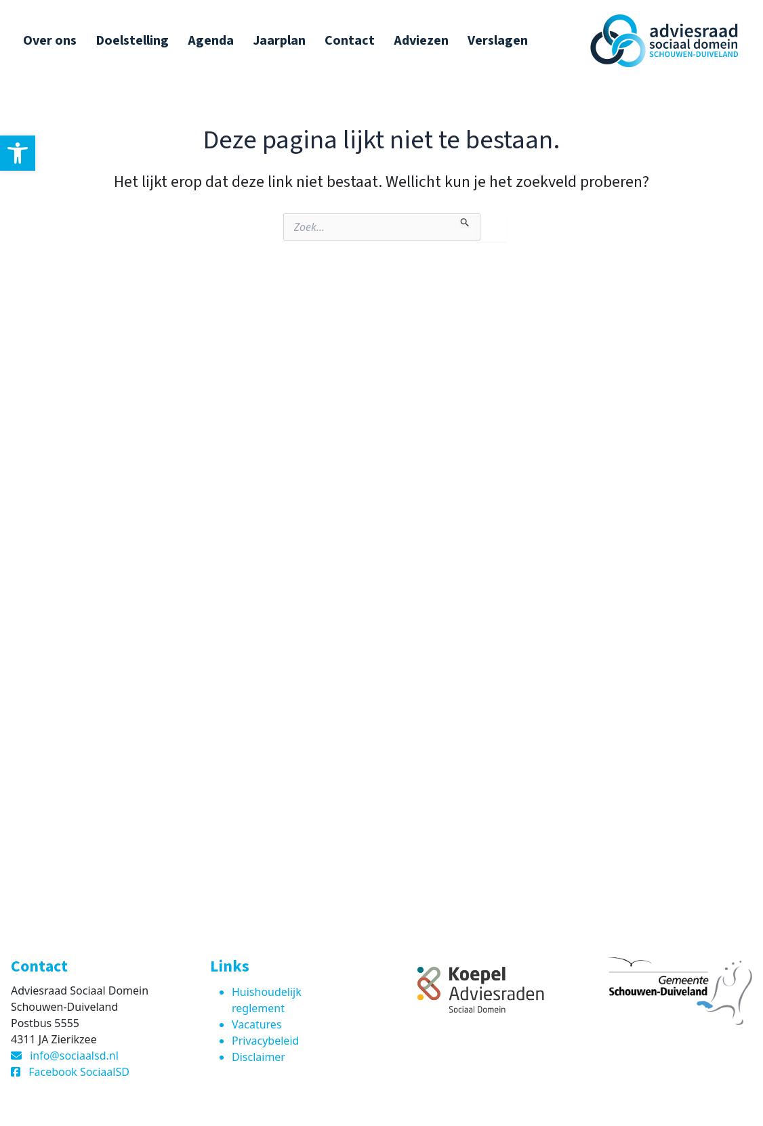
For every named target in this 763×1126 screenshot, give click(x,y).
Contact (350, 40)
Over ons (50, 40)
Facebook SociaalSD (78, 1071)
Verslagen (498, 40)
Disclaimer (258, 1056)
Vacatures (257, 1024)
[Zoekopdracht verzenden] (465, 220)
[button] (17, 153)
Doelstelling (132, 40)
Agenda (211, 40)
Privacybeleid (265, 1040)
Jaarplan (279, 40)
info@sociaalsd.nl (74, 1055)
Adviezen (421, 40)
